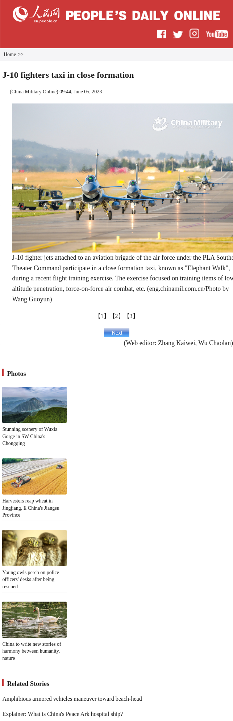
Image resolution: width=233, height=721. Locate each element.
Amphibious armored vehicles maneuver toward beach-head (72, 699)
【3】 (131, 316)
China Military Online (34, 91)
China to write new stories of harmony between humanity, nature (31, 651)
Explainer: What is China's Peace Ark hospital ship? (62, 714)
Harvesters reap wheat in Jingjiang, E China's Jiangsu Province (30, 508)
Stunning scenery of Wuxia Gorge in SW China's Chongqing (29, 436)
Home (10, 54)
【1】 (102, 316)
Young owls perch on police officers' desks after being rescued (30, 579)
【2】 (116, 316)
